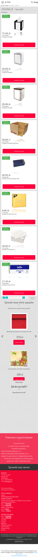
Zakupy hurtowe (5, 528)
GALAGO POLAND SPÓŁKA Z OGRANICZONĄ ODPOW (16, 456)
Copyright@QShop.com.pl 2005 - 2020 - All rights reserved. (19, 539)
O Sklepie (3, 522)
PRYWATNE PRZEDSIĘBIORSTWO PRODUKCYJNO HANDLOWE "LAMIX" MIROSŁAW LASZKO (18, 460)
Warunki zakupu (5, 527)
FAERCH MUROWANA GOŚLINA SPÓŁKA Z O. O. (15, 453)
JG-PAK (7, 2)
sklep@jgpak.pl (8, 481)
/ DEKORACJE (11, 5)
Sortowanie (4, 12)
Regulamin (4, 523)
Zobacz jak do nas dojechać (8, 490)
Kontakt (3, 530)
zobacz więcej (19, 382)
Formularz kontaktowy (7, 488)
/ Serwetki (16, 5)
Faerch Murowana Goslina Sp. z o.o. (11, 451)
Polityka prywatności (6, 525)
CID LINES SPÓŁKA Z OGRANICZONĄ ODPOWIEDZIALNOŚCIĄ (18, 447)
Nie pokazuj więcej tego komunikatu (19, 555)
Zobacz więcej (19, 342)
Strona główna (4, 5)
